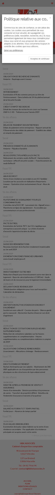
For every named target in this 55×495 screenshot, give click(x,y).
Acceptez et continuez (39, 58)
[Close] (50, 17)
